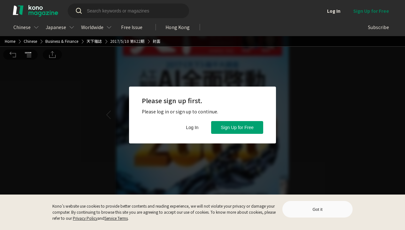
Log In (192, 127)
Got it (317, 209)
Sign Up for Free (237, 127)
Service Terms (116, 218)
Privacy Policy (85, 218)
